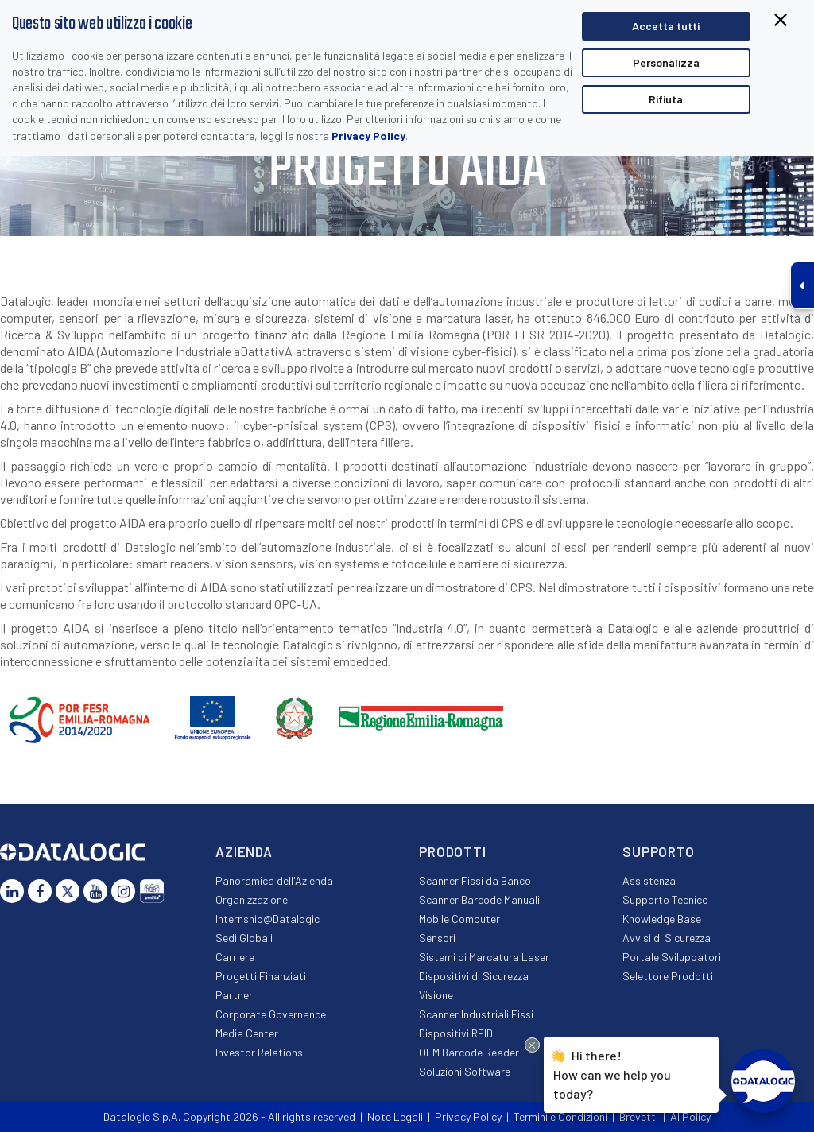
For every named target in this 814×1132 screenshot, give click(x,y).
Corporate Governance (270, 1014)
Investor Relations (259, 1052)
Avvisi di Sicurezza (666, 937)
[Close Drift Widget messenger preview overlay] (532, 1045)
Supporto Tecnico (665, 899)
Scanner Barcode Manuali (479, 899)
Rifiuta (666, 99)
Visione (436, 995)
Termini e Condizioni (560, 1116)
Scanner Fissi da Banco (475, 880)
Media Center (246, 1033)
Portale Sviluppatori (671, 956)
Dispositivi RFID (456, 1033)
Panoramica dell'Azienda (274, 880)
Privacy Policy (368, 135)
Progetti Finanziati (260, 976)
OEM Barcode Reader (469, 1052)
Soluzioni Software (464, 1071)
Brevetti (638, 1116)
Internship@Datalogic (267, 918)
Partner (234, 995)
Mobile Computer (459, 918)
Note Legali (395, 1116)
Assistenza (649, 880)
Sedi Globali (244, 937)
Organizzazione (251, 899)
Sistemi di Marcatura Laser (484, 956)
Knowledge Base (661, 918)
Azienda (244, 851)
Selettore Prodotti (667, 976)
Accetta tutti (666, 26)
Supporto (658, 851)
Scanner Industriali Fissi (476, 1014)
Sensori (437, 937)
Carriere (234, 956)
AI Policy (690, 1116)
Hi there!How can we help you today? (612, 1072)
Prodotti (452, 851)
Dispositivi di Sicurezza (474, 976)
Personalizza (666, 62)
